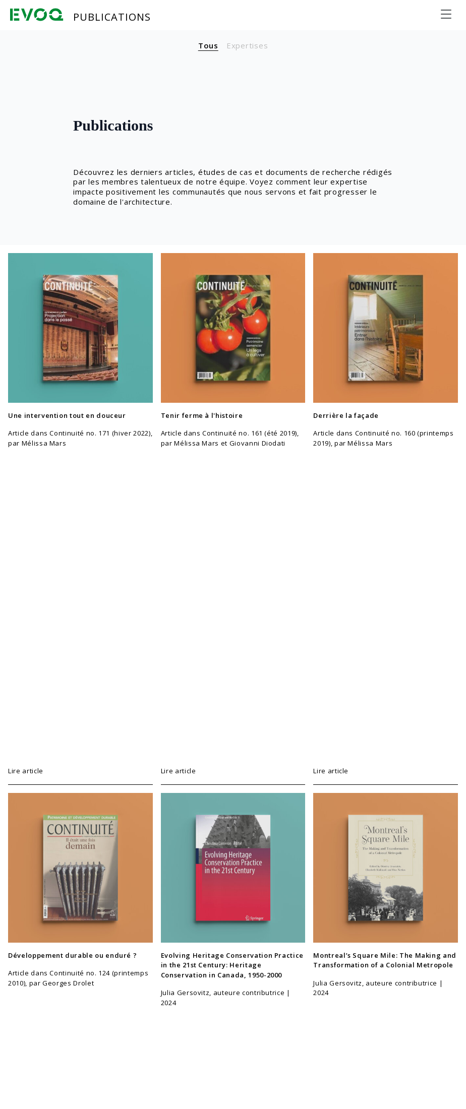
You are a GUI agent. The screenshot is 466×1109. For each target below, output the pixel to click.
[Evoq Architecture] (37, 14)
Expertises (247, 45)
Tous (208, 45)
